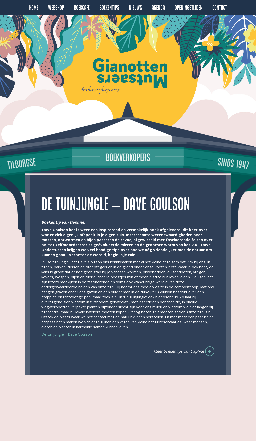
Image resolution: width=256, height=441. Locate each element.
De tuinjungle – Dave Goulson (67, 334)
